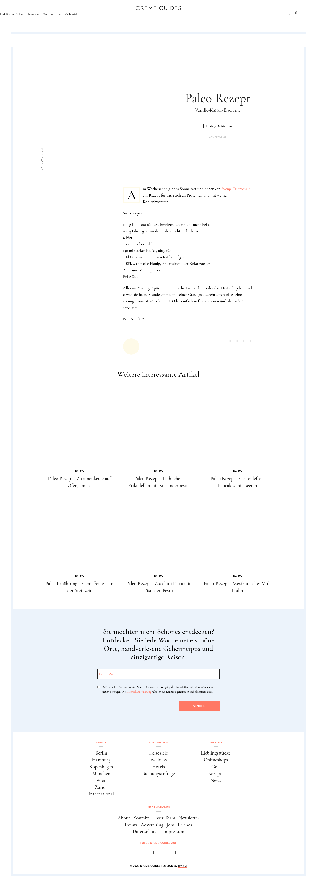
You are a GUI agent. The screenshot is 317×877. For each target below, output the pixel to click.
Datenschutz (145, 832)
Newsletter (188, 818)
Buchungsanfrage (158, 774)
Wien (101, 781)
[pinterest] (163, 854)
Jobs (171, 825)
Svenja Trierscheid (236, 188)
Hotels (158, 767)
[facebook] (143, 854)
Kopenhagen (101, 767)
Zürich (101, 788)
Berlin (101, 753)
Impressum (173, 832)
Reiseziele (158, 753)
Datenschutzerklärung (138, 692)
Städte (25, 13)
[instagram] (153, 854)
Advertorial (218, 137)
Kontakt (141, 818)
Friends (185, 825)
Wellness (158, 760)
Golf (215, 767)
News (215, 781)
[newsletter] (174, 854)
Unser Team (163, 818)
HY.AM (182, 866)
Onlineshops (71, 21)
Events (131, 825)
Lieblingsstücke (31, 21)
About (124, 818)
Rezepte (52, 21)
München (101, 774)
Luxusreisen (50, 13)
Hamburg (101, 760)
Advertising (152, 825)
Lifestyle (78, 13)
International (101, 794)
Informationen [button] (158, 807)
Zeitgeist (90, 21)
